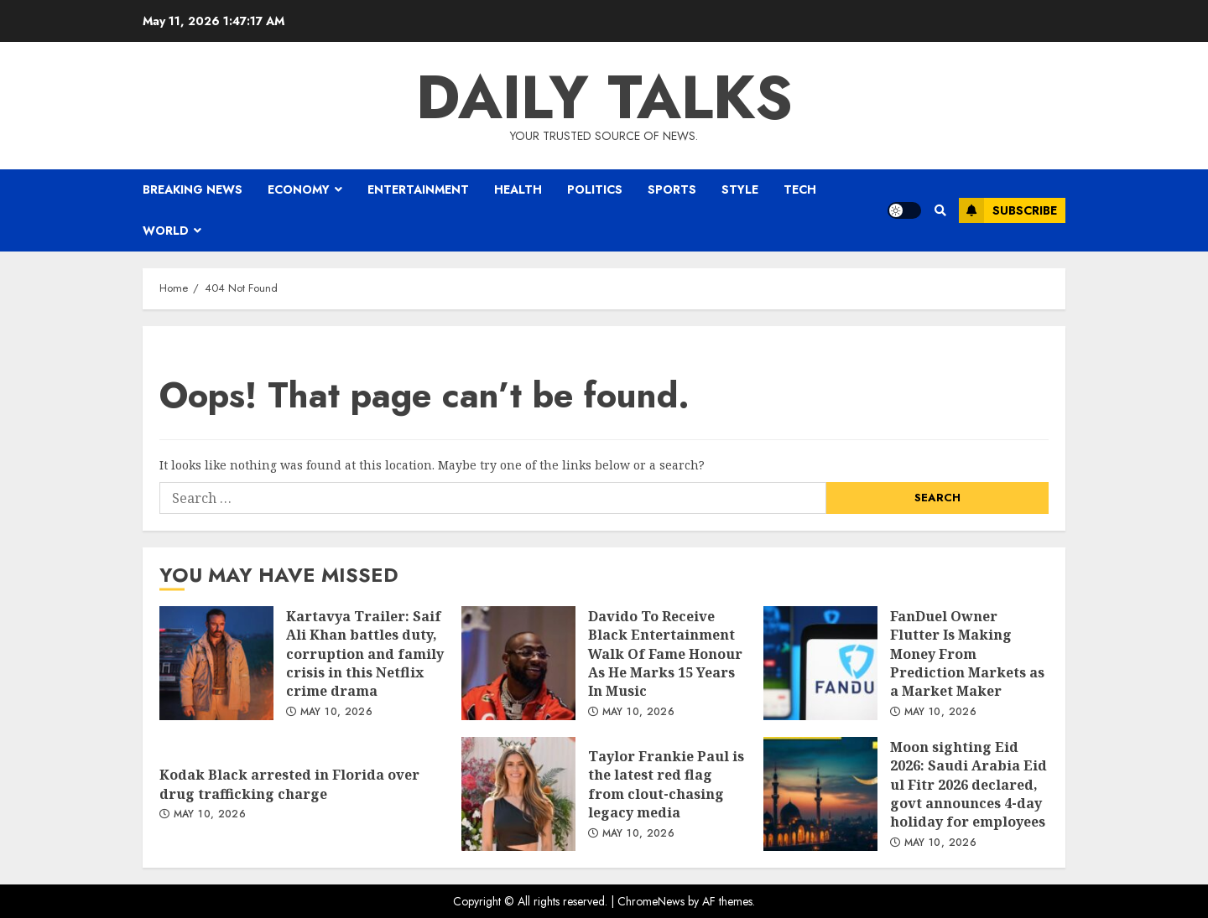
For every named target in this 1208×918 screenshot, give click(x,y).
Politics (594, 189)
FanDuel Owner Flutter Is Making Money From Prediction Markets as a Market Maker (820, 663)
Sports (672, 189)
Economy (299, 189)
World (166, 230)
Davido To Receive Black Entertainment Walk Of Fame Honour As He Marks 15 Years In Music (518, 663)
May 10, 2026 (336, 712)
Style (739, 189)
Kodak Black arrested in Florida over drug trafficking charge (289, 783)
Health (518, 189)
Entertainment (418, 189)
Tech (800, 189)
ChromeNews (651, 901)
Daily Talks (604, 97)
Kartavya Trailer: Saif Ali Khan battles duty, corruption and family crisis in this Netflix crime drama (216, 663)
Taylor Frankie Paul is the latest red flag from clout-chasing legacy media (518, 794)
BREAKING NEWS (192, 189)
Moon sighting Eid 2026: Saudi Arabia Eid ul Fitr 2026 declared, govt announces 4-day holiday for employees (820, 794)
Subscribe (1008, 210)
